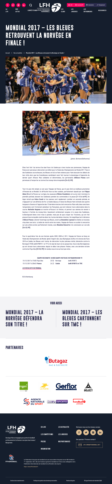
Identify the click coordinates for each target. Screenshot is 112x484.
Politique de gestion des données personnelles (45, 480)
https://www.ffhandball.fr (31, 467)
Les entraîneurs (88, 10)
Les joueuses (74, 10)
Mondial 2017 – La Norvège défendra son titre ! (25, 318)
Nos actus (17, 10)
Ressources (102, 10)
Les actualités (63, 427)
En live (43, 427)
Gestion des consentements (17, 480)
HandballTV (79, 5)
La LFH (7, 10)
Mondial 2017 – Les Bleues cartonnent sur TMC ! (82, 318)
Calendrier (90, 5)
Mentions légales (70, 480)
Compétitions (32, 10)
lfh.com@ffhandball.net (89, 444)
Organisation (45, 449)
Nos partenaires (64, 442)
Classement (101, 5)
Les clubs (63, 10)
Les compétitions (47, 434)
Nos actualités (18, 53)
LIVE (70, 5)
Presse (43, 442)
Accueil (8, 53)
